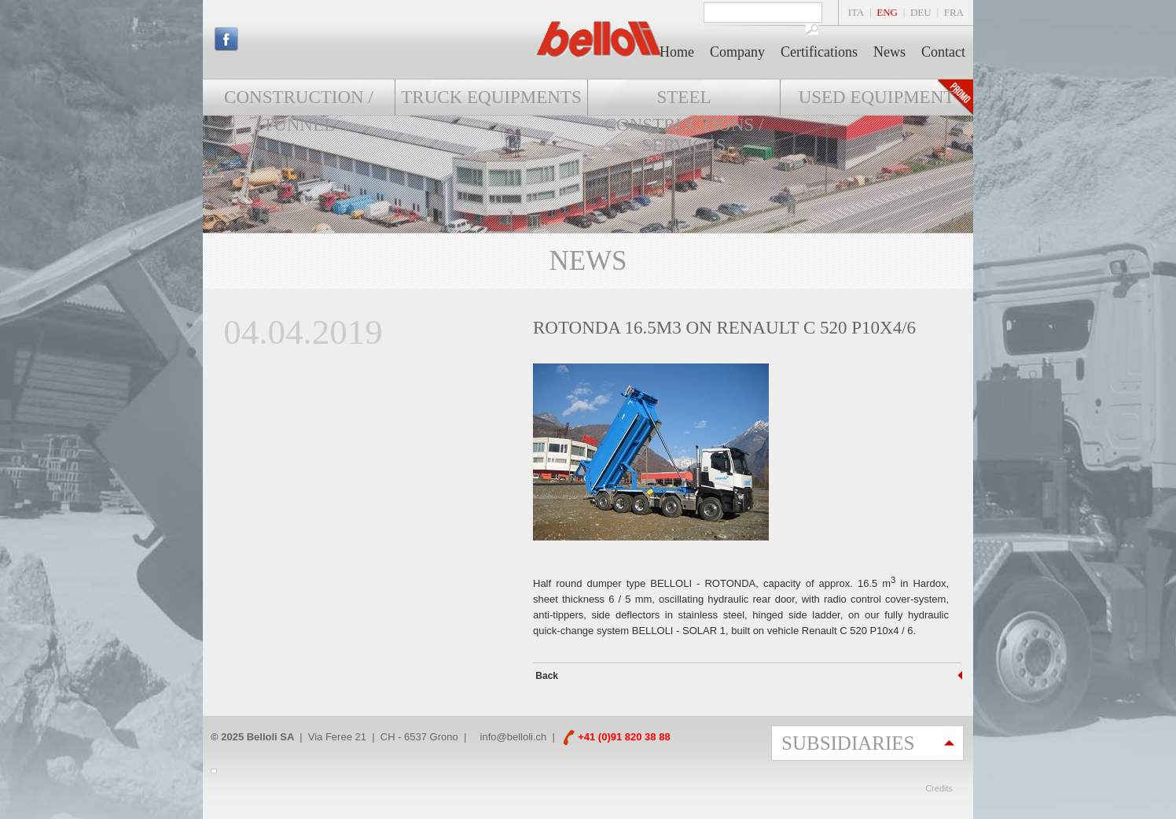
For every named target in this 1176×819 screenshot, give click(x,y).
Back (545, 675)
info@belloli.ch (513, 737)
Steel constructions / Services (684, 121)
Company (737, 52)
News (889, 52)
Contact (943, 52)
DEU (921, 12)
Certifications (819, 52)
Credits (939, 788)
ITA (856, 12)
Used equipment (877, 97)
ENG (887, 12)
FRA (954, 12)
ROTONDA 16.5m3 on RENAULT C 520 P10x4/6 (724, 328)
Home (677, 52)
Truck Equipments (491, 97)
